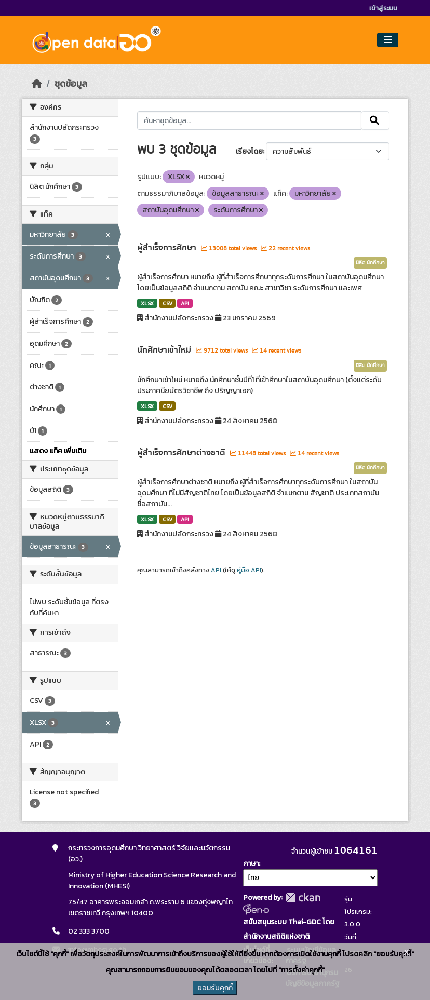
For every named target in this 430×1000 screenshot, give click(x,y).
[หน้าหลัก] (37, 83)
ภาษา (251, 863)
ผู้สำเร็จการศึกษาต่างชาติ (182, 453)
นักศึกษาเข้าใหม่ (165, 350)
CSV (167, 303)
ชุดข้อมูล (71, 83)
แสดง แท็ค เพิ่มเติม (58, 450)
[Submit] (375, 120)
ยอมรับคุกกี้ (215, 987)
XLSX (147, 303)
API (185, 303)
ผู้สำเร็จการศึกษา (167, 247)
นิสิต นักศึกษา (370, 262)
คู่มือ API (249, 570)
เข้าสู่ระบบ (383, 8)
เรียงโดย (249, 151)
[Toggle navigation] (387, 40)
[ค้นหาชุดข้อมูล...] (249, 120)
